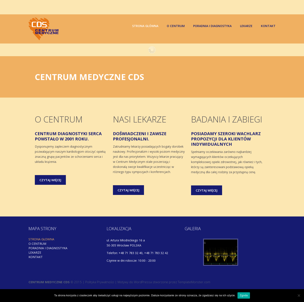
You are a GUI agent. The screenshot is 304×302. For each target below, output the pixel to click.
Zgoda (244, 295)
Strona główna (145, 25)
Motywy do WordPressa (135, 282)
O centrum (176, 25)
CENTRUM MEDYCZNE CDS (49, 282)
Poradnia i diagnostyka (212, 25)
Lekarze (246, 25)
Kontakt (268, 25)
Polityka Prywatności (99, 282)
